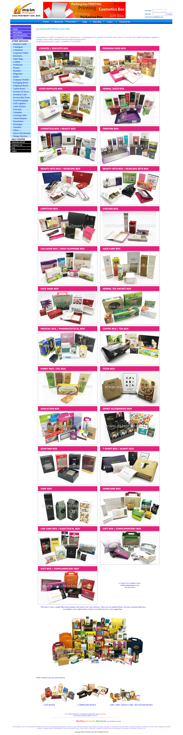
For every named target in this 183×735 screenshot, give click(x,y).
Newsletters (18, 121)
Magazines (18, 74)
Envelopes (17, 124)
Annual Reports (20, 118)
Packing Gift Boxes (21, 92)
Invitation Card (19, 94)
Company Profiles (21, 80)
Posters (16, 68)
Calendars (17, 112)
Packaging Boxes (20, 82)
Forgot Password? (150, 17)
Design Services (20, 136)
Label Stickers (19, 106)
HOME (15, 29)
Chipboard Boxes (20, 85)
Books (16, 77)
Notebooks (18, 65)
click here (103, 714)
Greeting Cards (19, 115)
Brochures (17, 56)
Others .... (17, 130)
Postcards (17, 109)
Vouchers (17, 127)
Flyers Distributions (22, 133)
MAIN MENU (17, 32)
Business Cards (20, 44)
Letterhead (17, 50)
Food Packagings (20, 100)
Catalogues (18, 47)
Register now (159, 17)
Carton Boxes (19, 88)
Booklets (17, 71)
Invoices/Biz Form (21, 97)
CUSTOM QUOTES (20, 35)
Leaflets (16, 62)
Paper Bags (18, 59)
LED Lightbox (19, 103)
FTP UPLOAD (18, 38)
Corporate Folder (20, 53)
